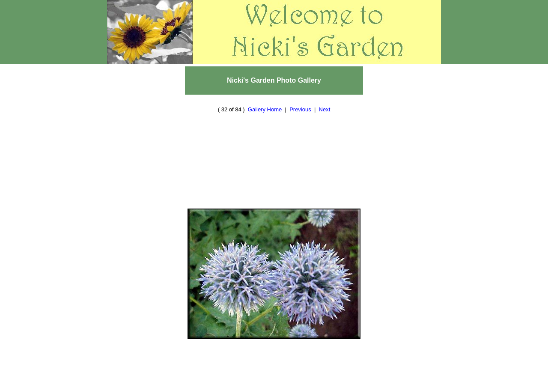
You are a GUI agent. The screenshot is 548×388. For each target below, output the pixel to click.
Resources (241, 376)
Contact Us (230, 384)
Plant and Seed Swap (292, 376)
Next (325, 101)
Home (184, 376)
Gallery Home (265, 101)
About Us (194, 384)
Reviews (210, 376)
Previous (300, 101)
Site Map (303, 384)
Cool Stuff (269, 384)
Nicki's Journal (344, 384)
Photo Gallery (349, 376)
